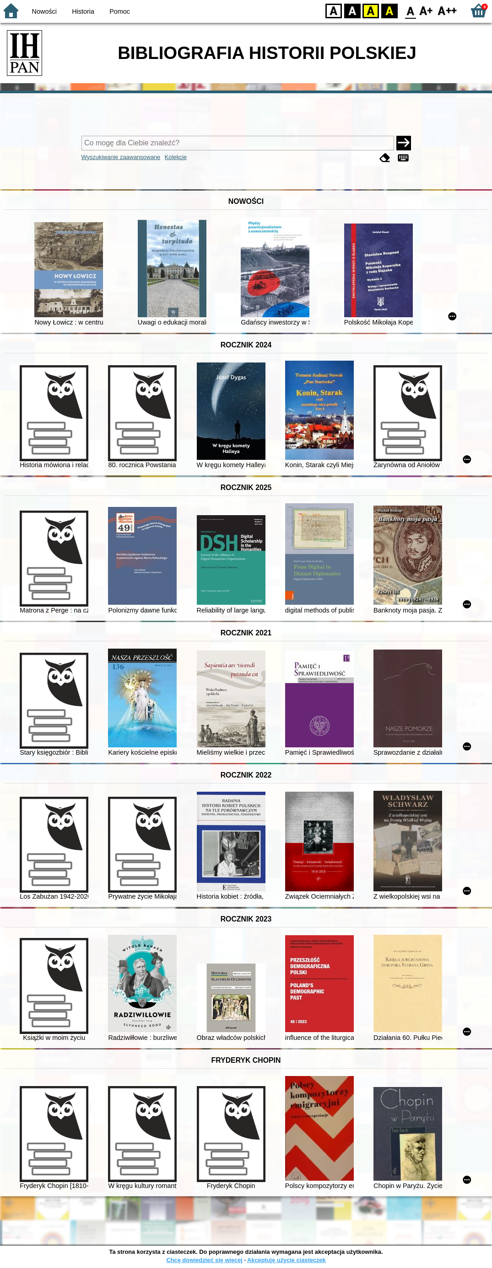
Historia (83, 11)
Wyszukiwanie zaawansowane (121, 157)
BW (352, 10)
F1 (426, 10)
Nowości (44, 11)
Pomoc (119, 11)
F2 (447, 10)
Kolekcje (176, 157)
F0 (410, 10)
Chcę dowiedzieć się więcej (204, 1260)
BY (389, 10)
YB (370, 10)
